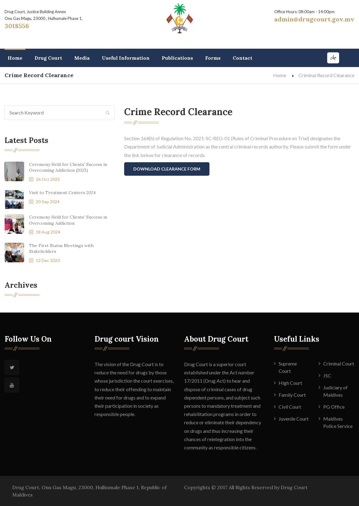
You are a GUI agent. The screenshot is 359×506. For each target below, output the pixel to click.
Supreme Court (288, 367)
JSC (327, 375)
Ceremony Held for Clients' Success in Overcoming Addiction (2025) (68, 167)
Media (82, 58)
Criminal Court (338, 363)
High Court (290, 383)
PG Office (334, 407)
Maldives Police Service (338, 422)
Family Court (292, 395)
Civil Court (290, 407)
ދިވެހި (333, 57)
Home (15, 58)
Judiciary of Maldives (335, 391)
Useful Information (126, 58)
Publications (177, 58)
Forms (212, 58)
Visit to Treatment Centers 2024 (62, 192)
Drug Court (48, 58)
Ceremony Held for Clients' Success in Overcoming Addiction (68, 220)
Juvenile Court (294, 419)
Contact (242, 58)
